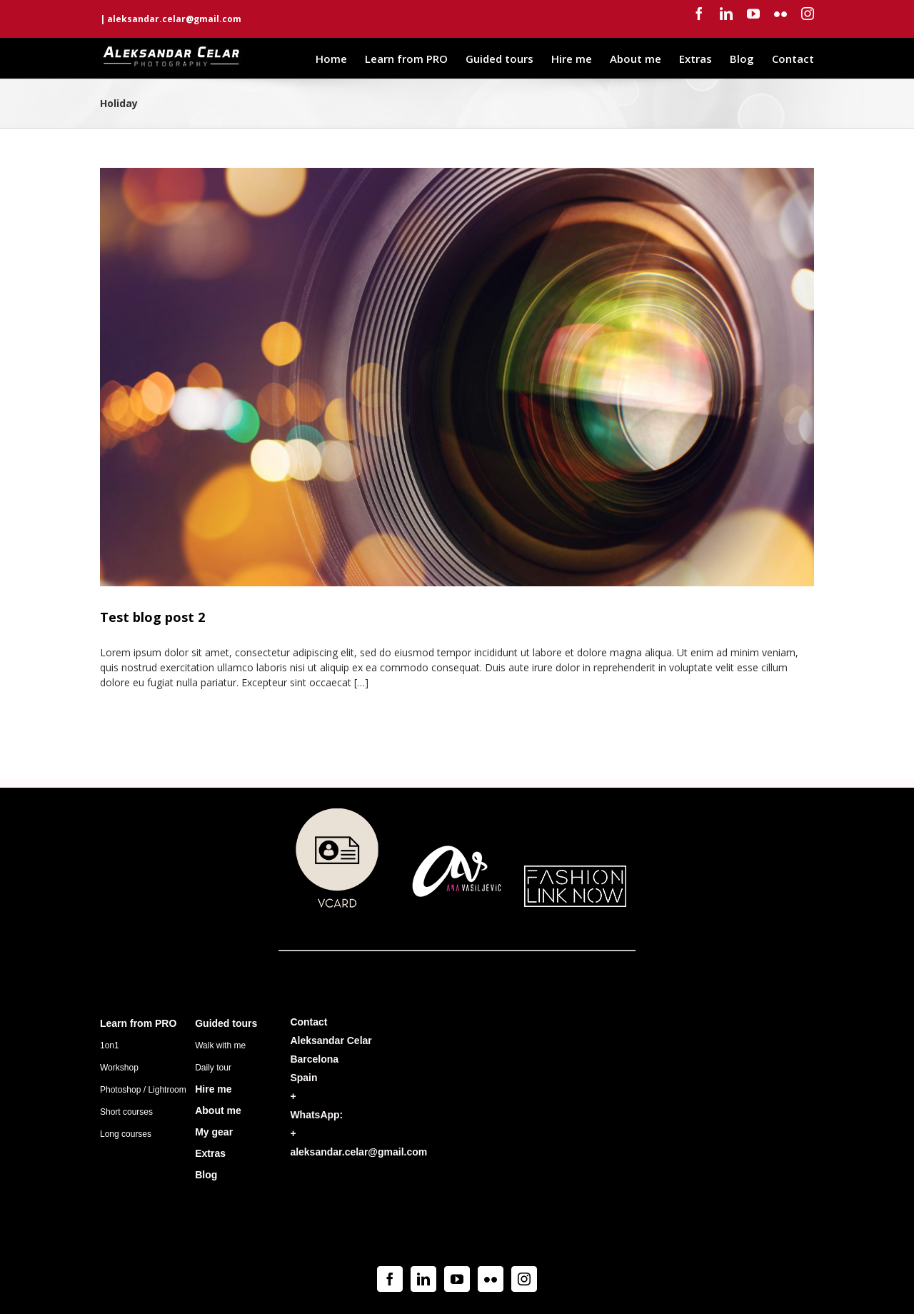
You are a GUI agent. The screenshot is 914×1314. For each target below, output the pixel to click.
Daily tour (213, 1068)
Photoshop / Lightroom (143, 1090)
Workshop (119, 1068)
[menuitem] (340, 58)
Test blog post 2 (152, 617)
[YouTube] (457, 1279)
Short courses (126, 1112)
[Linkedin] (423, 1279)
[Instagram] (524, 1279)
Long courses (125, 1134)
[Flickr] (490, 1279)
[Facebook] (390, 1279)
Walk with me (220, 1045)
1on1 (109, 1045)
